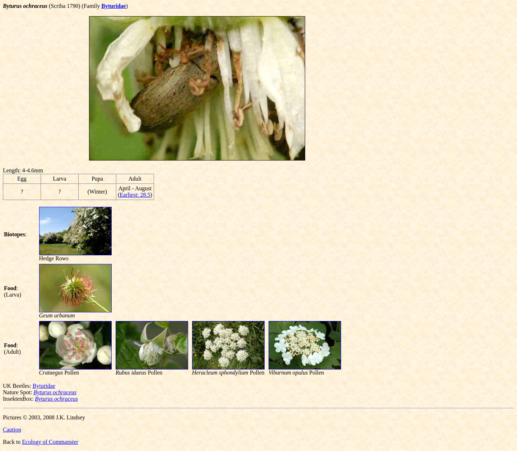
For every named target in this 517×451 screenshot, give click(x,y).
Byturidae (44, 386)
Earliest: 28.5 (135, 195)
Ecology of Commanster (50, 442)
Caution (12, 430)
